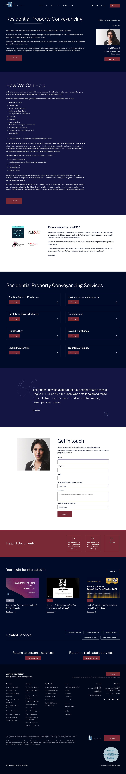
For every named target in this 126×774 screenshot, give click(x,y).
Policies (67, 711)
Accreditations (69, 696)
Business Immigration (12, 687)
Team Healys (68, 700)
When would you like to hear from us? (69, 482)
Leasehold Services (93, 632)
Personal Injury (30, 708)
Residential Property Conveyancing (32, 718)
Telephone (60, 466)
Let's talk (112, 59)
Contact (114, 6)
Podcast (67, 690)
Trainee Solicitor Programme (69, 707)
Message (60, 490)
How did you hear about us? (66, 503)
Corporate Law (10, 696)
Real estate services (91, 658)
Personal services (33, 658)
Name (59, 457)
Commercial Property (74, 632)
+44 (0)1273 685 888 (113, 693)
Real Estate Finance (90, 637)
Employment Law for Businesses (12, 706)
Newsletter (68, 693)
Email (59, 474)
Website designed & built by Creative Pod (17, 765)
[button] (43, 5)
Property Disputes (111, 632)
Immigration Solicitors (32, 701)
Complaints (68, 714)
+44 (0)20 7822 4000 (94, 695)
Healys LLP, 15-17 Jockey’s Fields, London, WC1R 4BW (94, 689)
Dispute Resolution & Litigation (12, 701)
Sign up (112, 674)
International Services (12, 711)
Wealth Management (32, 723)
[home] (14, 4)
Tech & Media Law (11, 720)
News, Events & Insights (72, 687)
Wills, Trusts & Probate (110, 637)
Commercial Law (11, 690)
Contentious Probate (32, 687)
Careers (67, 703)
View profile (115, 54)
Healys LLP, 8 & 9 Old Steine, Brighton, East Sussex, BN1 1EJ (112, 688)
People (103, 6)
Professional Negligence (13, 714)
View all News (113, 571)
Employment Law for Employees (32, 697)
